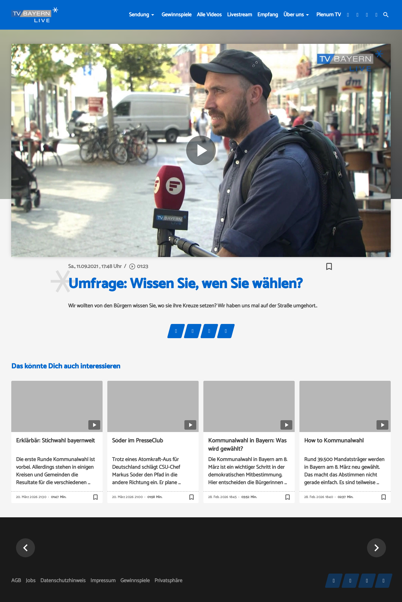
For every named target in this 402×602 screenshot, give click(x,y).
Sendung (139, 15)
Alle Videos (209, 15)
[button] (25, 547)
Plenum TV (328, 15)
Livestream (239, 15)
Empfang (267, 15)
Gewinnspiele (177, 15)
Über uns (293, 15)
